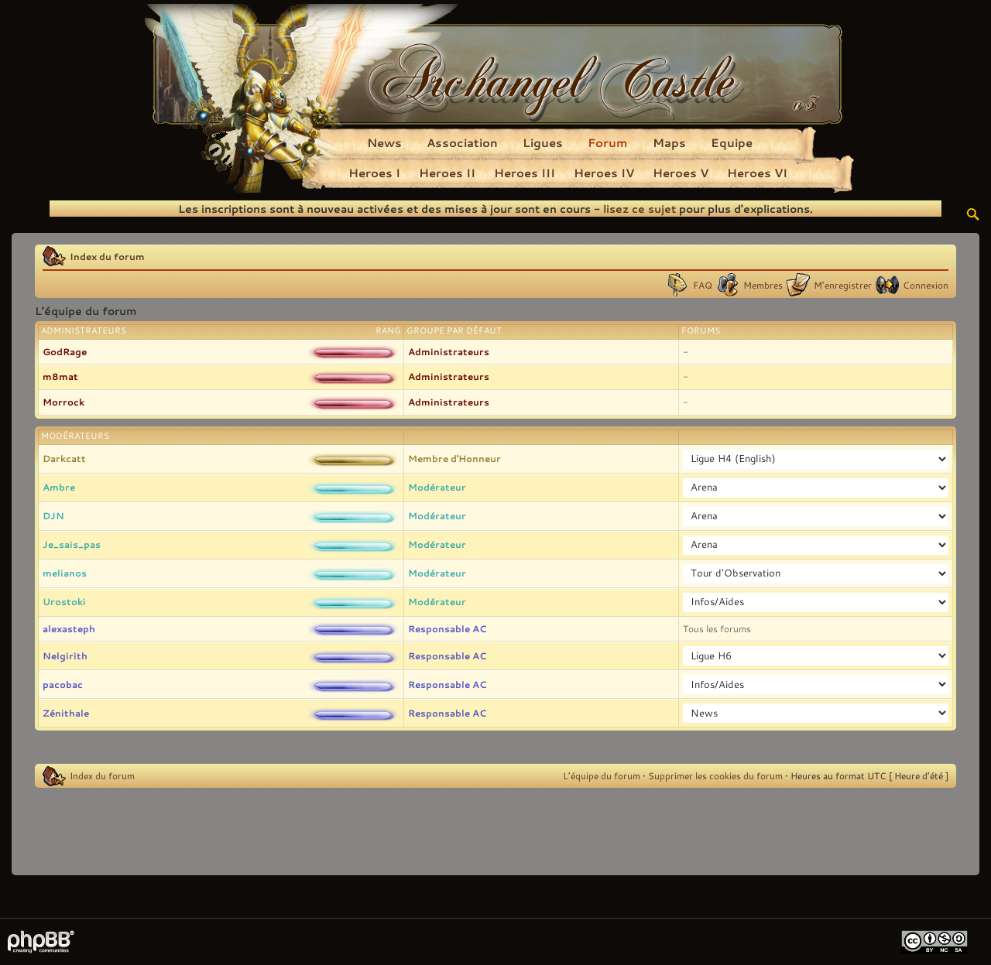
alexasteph (69, 628)
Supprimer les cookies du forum (715, 775)
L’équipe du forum (601, 775)
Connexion (925, 285)
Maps (669, 142)
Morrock (63, 401)
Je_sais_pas (72, 544)
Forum (608, 142)
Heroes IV (604, 172)
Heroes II (447, 172)
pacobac (63, 684)
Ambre (59, 487)
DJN (53, 515)
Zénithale (66, 713)
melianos (65, 572)
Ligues (543, 142)
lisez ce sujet (639, 208)
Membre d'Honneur (454, 458)
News (384, 142)
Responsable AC (447, 628)
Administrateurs (448, 351)
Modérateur (437, 487)
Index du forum (107, 256)
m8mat (60, 376)
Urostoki (64, 601)
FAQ (702, 285)
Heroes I (374, 172)
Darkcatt (64, 458)
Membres (763, 285)
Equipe (732, 142)
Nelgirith (65, 655)
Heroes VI (757, 172)
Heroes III (524, 172)
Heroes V (680, 172)
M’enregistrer (843, 285)
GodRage (65, 351)
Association (462, 142)
